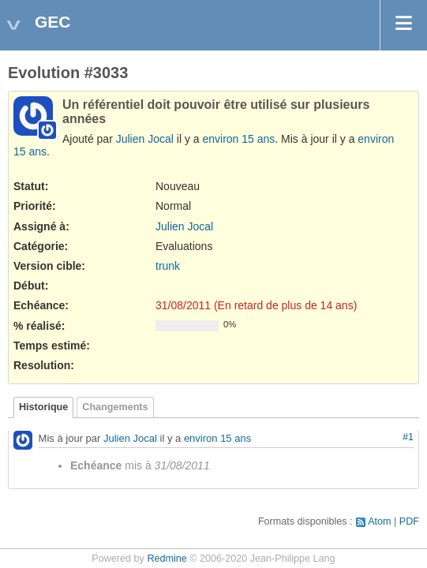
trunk (167, 266)
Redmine (166, 558)
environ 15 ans (238, 139)
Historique (43, 407)
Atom (379, 521)
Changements (115, 407)
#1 (408, 437)
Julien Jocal (145, 139)
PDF (409, 521)
